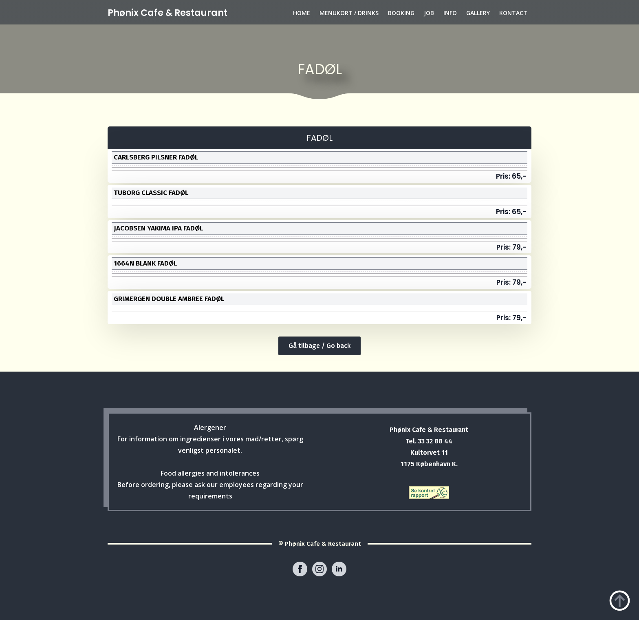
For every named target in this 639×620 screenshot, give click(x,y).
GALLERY (478, 13)
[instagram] (319, 569)
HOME (301, 13)
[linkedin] (339, 569)
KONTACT (513, 13)
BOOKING (401, 13)
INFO (450, 13)
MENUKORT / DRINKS (349, 13)
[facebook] (300, 569)
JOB (429, 13)
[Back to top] (619, 600)
